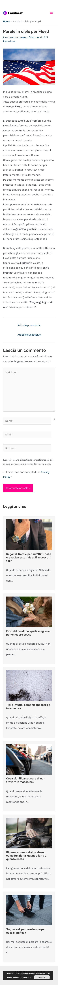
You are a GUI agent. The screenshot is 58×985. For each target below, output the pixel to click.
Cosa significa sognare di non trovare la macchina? (25, 780)
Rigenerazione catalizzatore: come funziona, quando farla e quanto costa (26, 856)
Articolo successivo (29, 334)
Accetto (42, 977)
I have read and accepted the (26, 474)
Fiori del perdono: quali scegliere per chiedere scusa (28, 632)
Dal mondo (36, 37)
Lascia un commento (15, 37)
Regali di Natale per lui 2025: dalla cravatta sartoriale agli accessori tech (28, 557)
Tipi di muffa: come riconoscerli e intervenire (28, 706)
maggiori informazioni (22, 977)
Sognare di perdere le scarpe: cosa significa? (25, 931)
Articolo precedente (29, 325)
